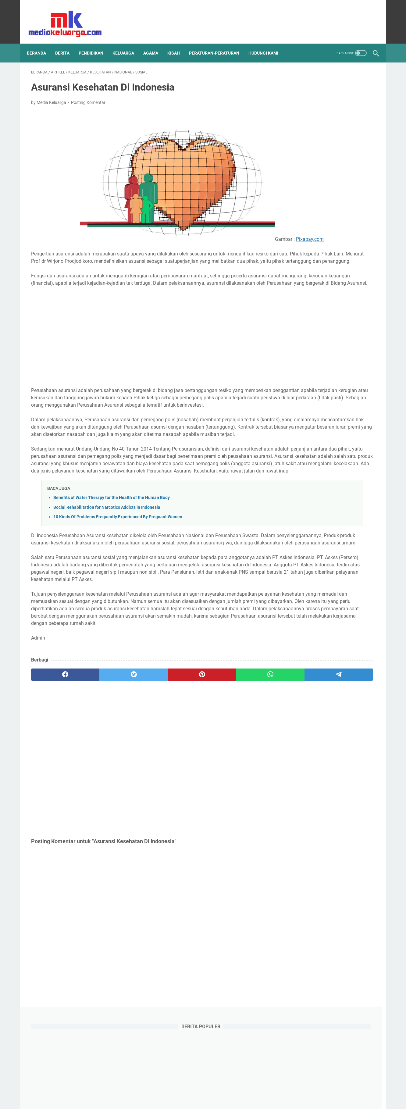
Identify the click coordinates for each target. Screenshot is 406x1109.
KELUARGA (127, 43)
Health (353, 675)
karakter (294, 811)
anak (329, 799)
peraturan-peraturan (331, 822)
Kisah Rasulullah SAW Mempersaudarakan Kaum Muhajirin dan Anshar (328, 244)
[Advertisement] (146, 352)
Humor (315, 687)
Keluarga (345, 698)
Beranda (40, 43)
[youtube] (361, 17)
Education (354, 664)
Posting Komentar (88, 96)
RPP (291, 777)
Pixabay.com (146, 240)
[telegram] (238, 742)
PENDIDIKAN (95, 43)
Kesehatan (297, 709)
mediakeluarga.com (213, 1099)
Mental (322, 732)
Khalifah (322, 709)
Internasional (299, 698)
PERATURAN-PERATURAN (218, 43)
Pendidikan (327, 766)
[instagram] (372, 17)
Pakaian (312, 754)
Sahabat (329, 777)
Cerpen (331, 664)
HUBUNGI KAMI (268, 43)
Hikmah (294, 687)
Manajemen (298, 732)
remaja (365, 822)
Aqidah (355, 653)
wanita (311, 833)
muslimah (319, 811)
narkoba (343, 811)
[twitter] (351, 17)
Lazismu (352, 721)
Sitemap (131, 1087)
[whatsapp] (192, 742)
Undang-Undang (302, 799)
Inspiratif (337, 687)
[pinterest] (146, 742)
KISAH (178, 43)
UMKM (359, 788)
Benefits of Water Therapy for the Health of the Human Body (111, 543)
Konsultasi (326, 721)
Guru (315, 675)
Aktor (313, 653)
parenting (296, 822)
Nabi (364, 732)
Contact (257, 1087)
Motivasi (345, 732)
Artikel (292, 664)
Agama (293, 653)
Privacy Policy (231, 1087)
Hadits (333, 675)
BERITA (66, 43)
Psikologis (355, 766)
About (277, 1087)
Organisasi (346, 743)
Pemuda (335, 754)
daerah (348, 799)
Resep (308, 777)
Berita (311, 664)
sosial (292, 833)
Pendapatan (298, 766)
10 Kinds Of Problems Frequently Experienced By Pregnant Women (117, 562)
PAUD (292, 754)
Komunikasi (298, 721)
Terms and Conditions (191, 1087)
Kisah (342, 709)
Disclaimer (154, 1087)
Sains (349, 777)
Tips (322, 788)
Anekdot (333, 653)
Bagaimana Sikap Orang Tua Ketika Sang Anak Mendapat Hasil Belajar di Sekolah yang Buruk (329, 522)
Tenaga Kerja (299, 788)
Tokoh (339, 788)
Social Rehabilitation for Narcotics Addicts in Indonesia (106, 552)
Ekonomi (295, 675)
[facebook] (340, 17)
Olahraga (319, 743)
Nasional (295, 743)
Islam (324, 698)
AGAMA (155, 43)
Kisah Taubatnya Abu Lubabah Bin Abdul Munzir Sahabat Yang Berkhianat (325, 478)
